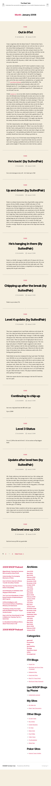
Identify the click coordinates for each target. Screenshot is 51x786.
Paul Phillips (32, 750)
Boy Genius (32, 738)
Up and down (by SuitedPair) (25, 198)
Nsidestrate (21, 37)
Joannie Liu (13, 94)
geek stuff (30, 657)
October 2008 (31, 601)
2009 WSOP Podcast (10, 585)
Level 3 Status (25, 444)
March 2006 (30, 642)
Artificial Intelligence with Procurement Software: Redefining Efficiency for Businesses (12, 623)
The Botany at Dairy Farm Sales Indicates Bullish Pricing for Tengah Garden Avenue (13, 630)
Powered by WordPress (24, 782)
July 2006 (30, 635)
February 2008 (31, 613)
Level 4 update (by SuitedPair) (25, 332)
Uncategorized (31, 670)
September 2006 (32, 631)
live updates (30, 658)
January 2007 (31, 623)
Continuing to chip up (25, 411)
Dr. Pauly (31, 744)
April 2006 (30, 640)
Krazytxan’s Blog (33, 691)
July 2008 (30, 603)
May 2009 (30, 589)
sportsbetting (31, 662)
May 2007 (30, 621)
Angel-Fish (32, 681)
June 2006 (30, 636)
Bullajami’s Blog (33, 688)
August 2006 (30, 633)
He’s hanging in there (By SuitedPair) (25, 256)
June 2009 (30, 588)
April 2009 (30, 591)
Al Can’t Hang (32, 735)
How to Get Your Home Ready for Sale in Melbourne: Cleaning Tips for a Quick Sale (13, 636)
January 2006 (31, 646)
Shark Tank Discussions (35, 724)
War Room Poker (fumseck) (36, 698)
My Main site (32, 721)
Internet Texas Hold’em (35, 770)
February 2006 (31, 644)
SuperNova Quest (32, 666)
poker (25, 27)
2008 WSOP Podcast (10, 651)
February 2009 (31, 593)
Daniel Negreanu (33, 741)
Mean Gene (32, 747)
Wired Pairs (32, 759)
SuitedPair (21, 171)
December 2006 (31, 625)
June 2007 (30, 619)
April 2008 (30, 609)
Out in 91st (25, 32)
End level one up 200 (26, 545)
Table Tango (32, 753)
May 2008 (30, 607)
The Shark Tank (25, 3)
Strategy (29, 664)
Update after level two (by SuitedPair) (25, 478)
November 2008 (31, 599)
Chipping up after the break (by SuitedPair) (25, 298)
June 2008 (30, 605)
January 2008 (31, 615)
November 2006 (31, 627)
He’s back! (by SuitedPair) (25, 164)
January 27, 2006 (32, 37)
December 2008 (31, 597)
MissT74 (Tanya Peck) (35, 695)
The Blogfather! (33, 756)
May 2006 (30, 638)
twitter (29, 668)
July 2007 (30, 617)
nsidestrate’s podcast (34, 711)
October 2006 (31, 629)
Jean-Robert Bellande (16, 82)
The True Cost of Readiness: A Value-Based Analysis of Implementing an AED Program (13, 617)
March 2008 (30, 611)
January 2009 (31, 595)
